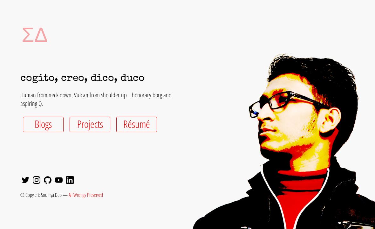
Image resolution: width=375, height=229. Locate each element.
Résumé (136, 124)
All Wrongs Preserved (86, 194)
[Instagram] (36, 180)
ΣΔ (25, 34)
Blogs (43, 124)
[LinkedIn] (70, 180)
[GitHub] (47, 180)
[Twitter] (25, 180)
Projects (90, 124)
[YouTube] (59, 180)
